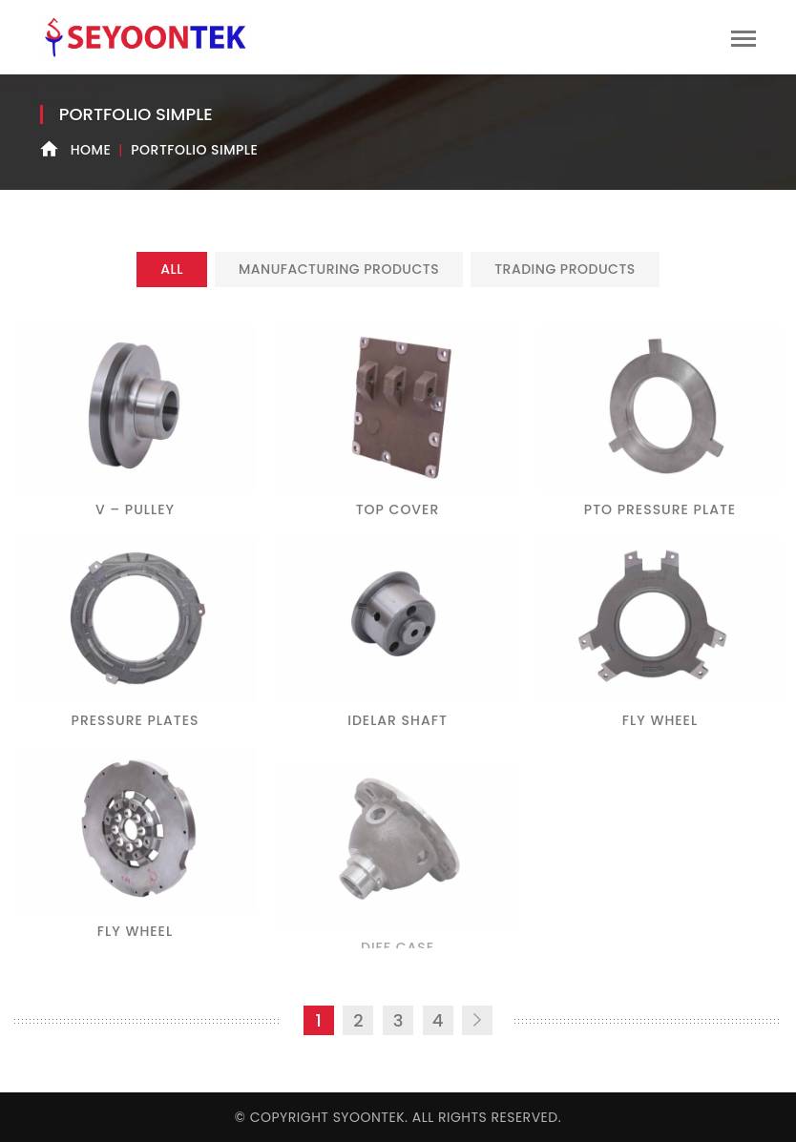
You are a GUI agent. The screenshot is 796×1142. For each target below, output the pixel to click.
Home (91, 149)
